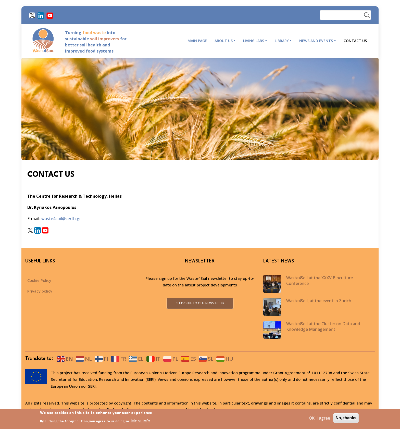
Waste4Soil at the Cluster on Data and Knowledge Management (323, 326)
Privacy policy (39, 291)
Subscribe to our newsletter (200, 303)
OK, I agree (319, 418)
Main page (197, 40)
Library (282, 40)
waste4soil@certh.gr (61, 218)
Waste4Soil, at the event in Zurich (318, 301)
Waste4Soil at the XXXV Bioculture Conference (319, 280)
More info (140, 421)
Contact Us (355, 40)
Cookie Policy (39, 280)
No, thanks (345, 418)
